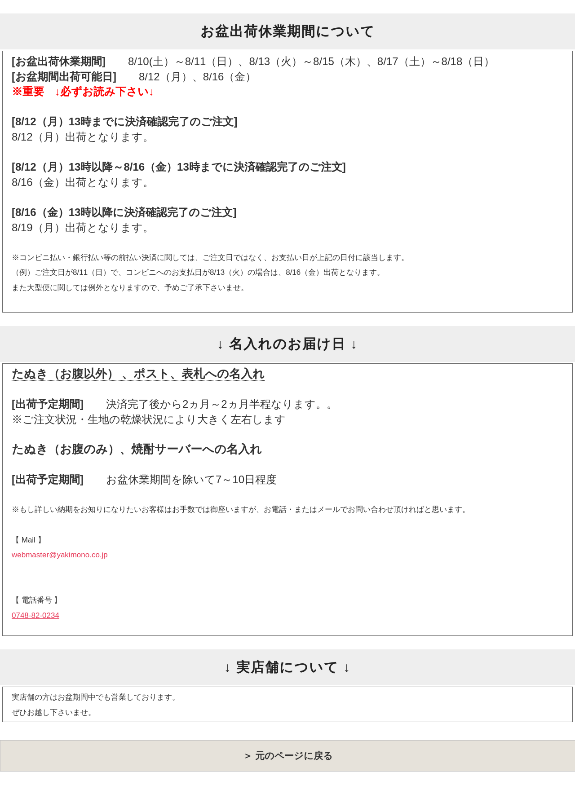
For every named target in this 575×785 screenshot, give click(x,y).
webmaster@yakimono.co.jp (60, 555)
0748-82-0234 (35, 615)
